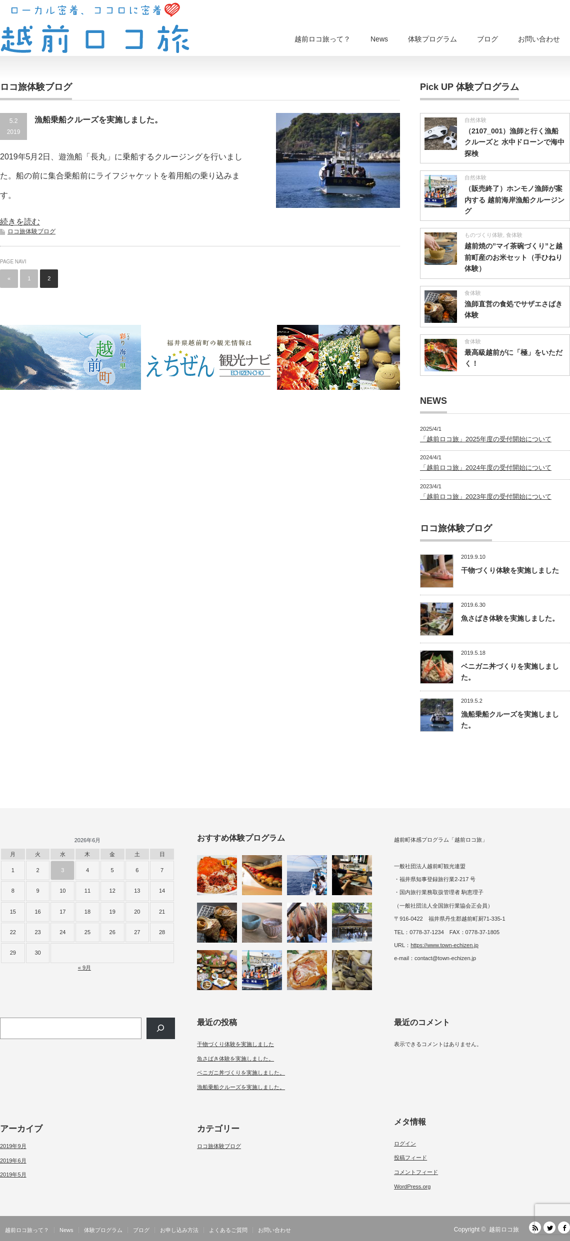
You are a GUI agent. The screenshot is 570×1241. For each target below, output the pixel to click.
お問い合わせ (539, 39)
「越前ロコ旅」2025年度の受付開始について (486, 439)
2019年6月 (13, 1161)
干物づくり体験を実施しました (510, 570)
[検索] (160, 1028)
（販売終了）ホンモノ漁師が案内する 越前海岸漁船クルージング (514, 199)
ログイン (405, 1144)
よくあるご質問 (228, 1230)
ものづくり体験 (483, 235)
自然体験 (475, 120)
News (379, 39)
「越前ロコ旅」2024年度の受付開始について (486, 467)
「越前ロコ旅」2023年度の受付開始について (486, 496)
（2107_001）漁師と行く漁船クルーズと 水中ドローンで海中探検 (514, 142)
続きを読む (20, 221)
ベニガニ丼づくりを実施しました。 (241, 1073)
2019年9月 (13, 1146)
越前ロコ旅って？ (322, 39)
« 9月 (84, 968)
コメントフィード (416, 1172)
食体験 (514, 235)
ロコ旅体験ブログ (32, 231)
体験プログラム (432, 39)
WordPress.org (412, 1187)
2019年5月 (13, 1175)
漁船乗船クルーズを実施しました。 (98, 119)
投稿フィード (410, 1158)
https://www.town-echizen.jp (444, 945)
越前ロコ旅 (504, 1229)
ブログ (487, 39)
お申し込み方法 (179, 1230)
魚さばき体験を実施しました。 (510, 618)
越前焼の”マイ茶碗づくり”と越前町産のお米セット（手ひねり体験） (513, 257)
